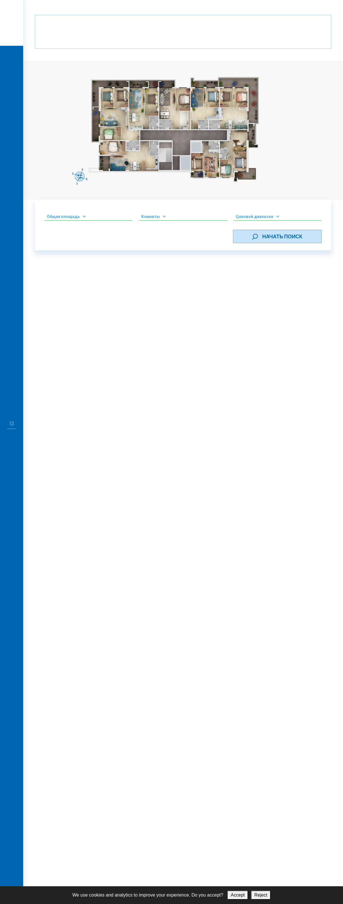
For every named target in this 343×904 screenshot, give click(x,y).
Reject (260, 895)
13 (11, 423)
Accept (238, 895)
